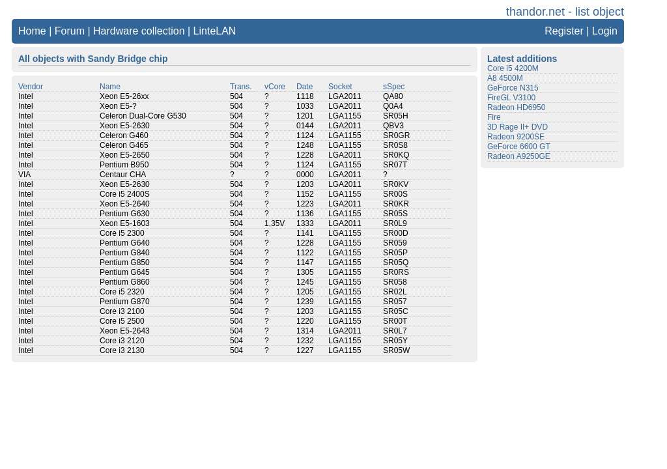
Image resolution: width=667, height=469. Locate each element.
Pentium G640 (125, 243)
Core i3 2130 (122, 350)
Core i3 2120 (122, 340)
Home (32, 30)
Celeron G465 (124, 145)
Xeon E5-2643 (125, 330)
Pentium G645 (125, 272)
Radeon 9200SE (516, 136)
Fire (494, 117)
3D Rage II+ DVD (517, 127)
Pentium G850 (125, 262)
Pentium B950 (124, 164)
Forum (70, 30)
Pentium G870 (125, 301)
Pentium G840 (125, 252)
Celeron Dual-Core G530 (143, 116)
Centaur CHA (123, 174)
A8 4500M (505, 78)
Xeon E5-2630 (125, 125)
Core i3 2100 (122, 311)
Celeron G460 (124, 135)
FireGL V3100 (511, 97)
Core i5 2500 (122, 321)
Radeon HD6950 (516, 107)
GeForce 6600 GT (518, 146)
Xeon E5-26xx (124, 96)
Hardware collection (139, 30)
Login (604, 30)
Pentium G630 (125, 213)
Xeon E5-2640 (125, 203)
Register (564, 30)
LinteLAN (214, 30)
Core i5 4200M (513, 68)
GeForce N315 (513, 87)
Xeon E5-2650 (125, 155)
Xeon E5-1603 (125, 223)
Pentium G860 (125, 282)
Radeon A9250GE (518, 156)
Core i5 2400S (125, 194)
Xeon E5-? (118, 106)
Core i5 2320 (122, 291)
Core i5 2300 (122, 233)
